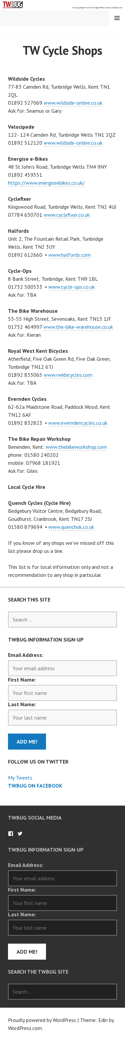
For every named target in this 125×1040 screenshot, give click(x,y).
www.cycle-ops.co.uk (71, 286)
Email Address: (25, 655)
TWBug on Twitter (20, 834)
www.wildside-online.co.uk (73, 102)
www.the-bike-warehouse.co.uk (78, 326)
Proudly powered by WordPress (42, 1020)
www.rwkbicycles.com (68, 374)
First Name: (22, 679)
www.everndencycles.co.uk (77, 422)
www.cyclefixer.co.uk (67, 214)
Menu (117, 18)
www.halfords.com (69, 254)
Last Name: (22, 704)
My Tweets (20, 777)
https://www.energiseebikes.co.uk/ (46, 182)
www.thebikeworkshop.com (76, 446)
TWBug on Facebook (35, 785)
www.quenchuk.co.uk (71, 527)
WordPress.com (25, 1028)
